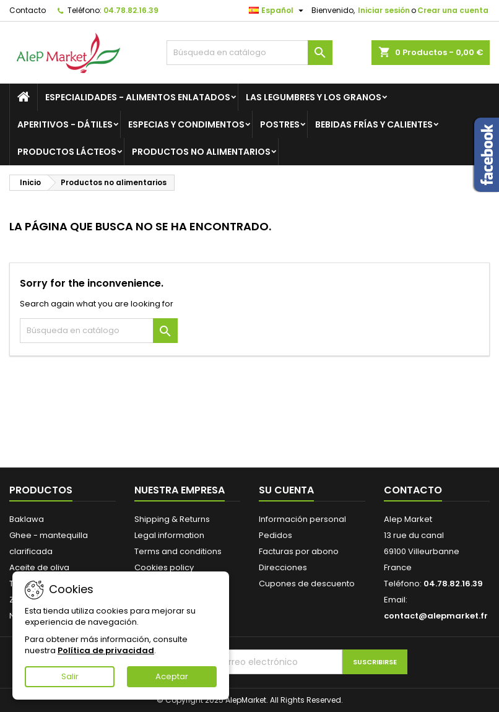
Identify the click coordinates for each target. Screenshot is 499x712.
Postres (280, 124)
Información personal (302, 519)
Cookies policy (164, 567)
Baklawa (26, 519)
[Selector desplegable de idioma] (277, 10)
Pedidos (275, 535)
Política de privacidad (106, 650)
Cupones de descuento (307, 583)
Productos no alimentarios (201, 151)
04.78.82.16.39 (130, 10)
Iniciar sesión (384, 10)
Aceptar (171, 676)
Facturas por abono (299, 551)
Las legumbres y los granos (313, 97)
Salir (70, 676)
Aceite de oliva (39, 567)
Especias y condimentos (186, 124)
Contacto (27, 10)
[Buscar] (250, 52)
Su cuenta (286, 490)
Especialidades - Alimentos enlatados (137, 97)
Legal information (169, 535)
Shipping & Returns (172, 519)
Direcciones (283, 567)
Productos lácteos (66, 151)
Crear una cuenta (452, 10)
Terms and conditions (178, 551)
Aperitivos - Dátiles (65, 124)
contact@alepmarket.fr (436, 616)
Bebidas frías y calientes (374, 124)
